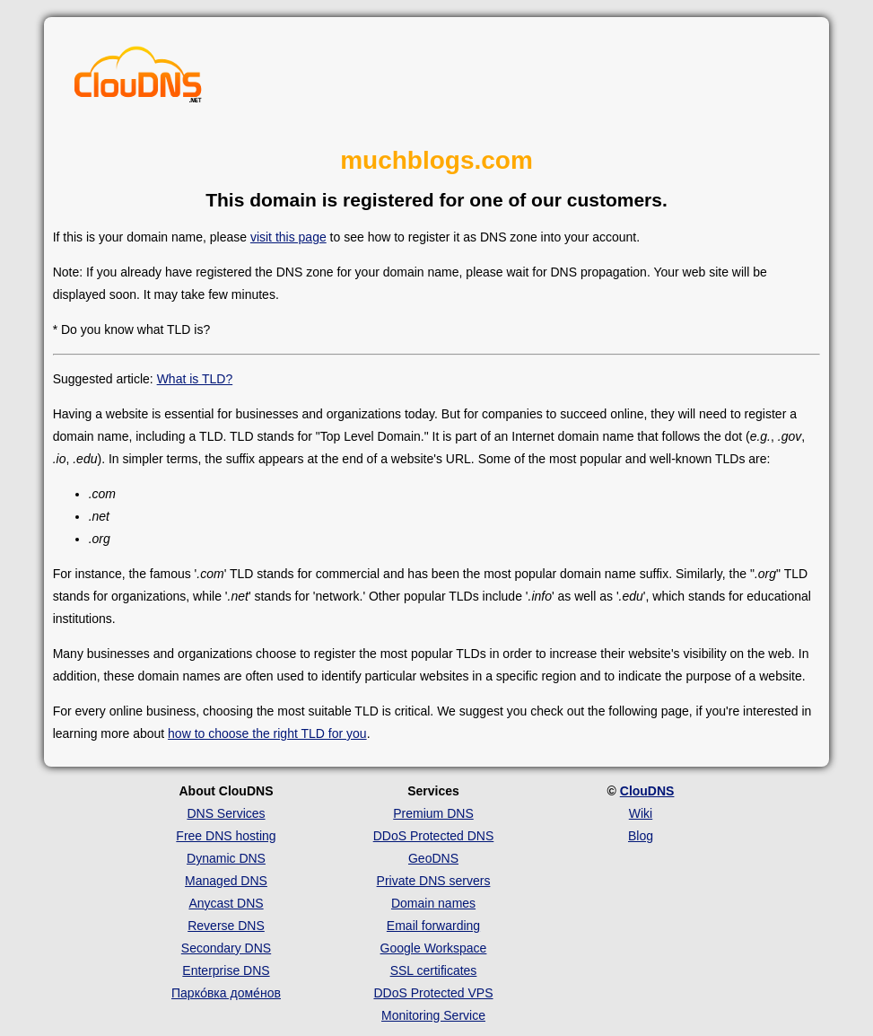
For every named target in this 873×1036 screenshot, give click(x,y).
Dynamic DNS (226, 858)
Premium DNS (433, 813)
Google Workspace (433, 948)
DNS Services (226, 813)
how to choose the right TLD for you (267, 733)
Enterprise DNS (225, 970)
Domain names (433, 903)
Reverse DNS (226, 925)
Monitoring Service (433, 1015)
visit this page (288, 237)
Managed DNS (226, 881)
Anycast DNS (225, 903)
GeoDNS (433, 858)
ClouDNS (647, 791)
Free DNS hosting (225, 836)
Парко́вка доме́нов (226, 993)
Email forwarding (433, 925)
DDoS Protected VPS (433, 993)
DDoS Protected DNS (433, 836)
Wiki (640, 813)
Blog (640, 836)
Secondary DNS (226, 948)
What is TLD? (195, 379)
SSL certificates (433, 970)
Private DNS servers (434, 881)
